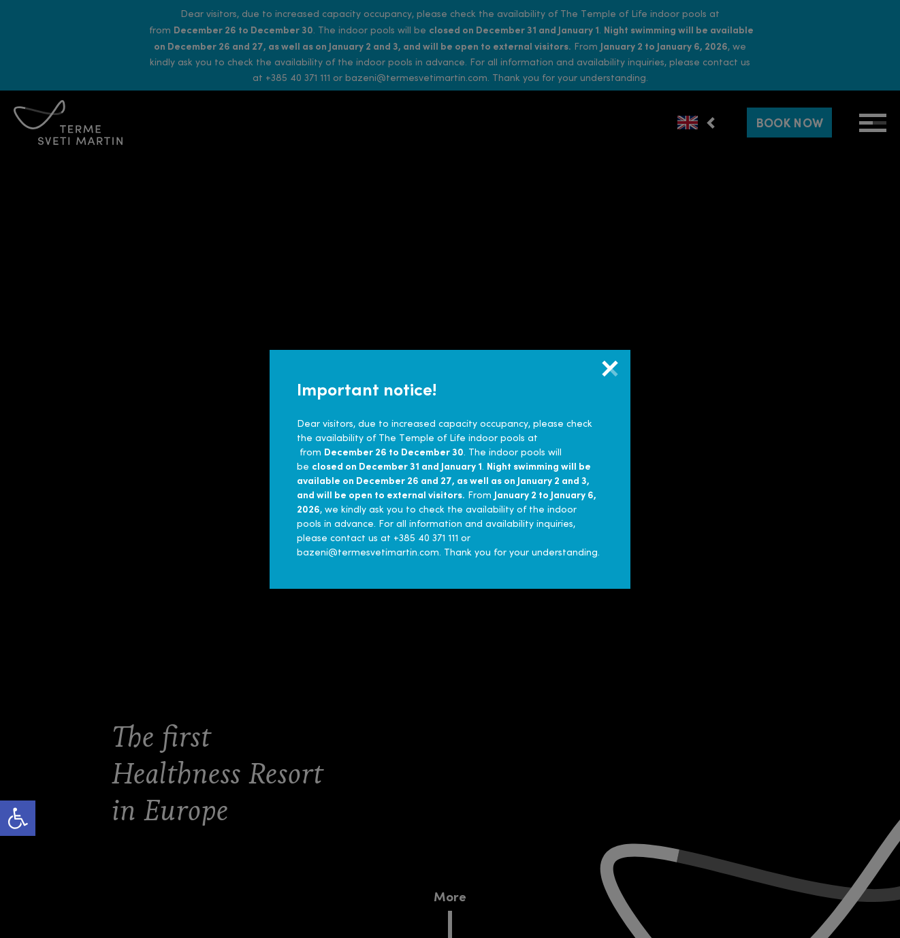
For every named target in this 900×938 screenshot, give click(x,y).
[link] (17, 818)
